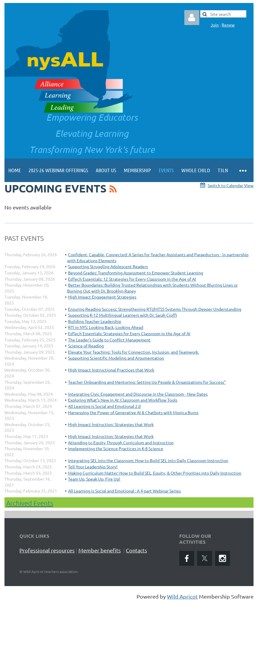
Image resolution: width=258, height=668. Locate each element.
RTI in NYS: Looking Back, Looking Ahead (105, 327)
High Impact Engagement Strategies (102, 296)
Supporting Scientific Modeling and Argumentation (116, 358)
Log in (191, 17)
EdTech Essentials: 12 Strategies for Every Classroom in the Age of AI (132, 279)
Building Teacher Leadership (94, 321)
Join (215, 24)
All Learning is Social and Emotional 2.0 (104, 406)
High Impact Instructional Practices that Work (111, 369)
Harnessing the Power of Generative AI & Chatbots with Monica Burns (133, 412)
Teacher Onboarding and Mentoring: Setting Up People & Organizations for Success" (147, 382)
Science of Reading (86, 345)
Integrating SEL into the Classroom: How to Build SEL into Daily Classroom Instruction (148, 460)
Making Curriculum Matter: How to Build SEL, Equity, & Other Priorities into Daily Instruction (154, 473)
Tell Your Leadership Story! (93, 466)
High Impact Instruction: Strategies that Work (111, 424)
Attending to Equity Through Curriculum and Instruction (121, 442)
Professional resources (47, 550)
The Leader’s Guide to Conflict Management (109, 339)
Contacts (136, 550)
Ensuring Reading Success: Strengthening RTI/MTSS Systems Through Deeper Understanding (154, 309)
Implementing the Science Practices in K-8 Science (115, 448)
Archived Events (29, 503)
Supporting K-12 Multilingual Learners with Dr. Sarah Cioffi (122, 315)
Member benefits (99, 550)
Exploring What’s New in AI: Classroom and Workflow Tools (122, 400)
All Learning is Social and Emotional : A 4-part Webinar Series (124, 490)
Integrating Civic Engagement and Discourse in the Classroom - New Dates (138, 394)
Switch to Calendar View (231, 185)
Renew (228, 24)
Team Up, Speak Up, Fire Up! (94, 478)
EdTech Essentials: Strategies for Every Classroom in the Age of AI (129, 333)
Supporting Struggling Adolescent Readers (108, 266)
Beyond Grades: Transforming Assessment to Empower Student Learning (135, 272)
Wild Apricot (182, 596)
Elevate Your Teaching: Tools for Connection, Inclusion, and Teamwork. (133, 352)
